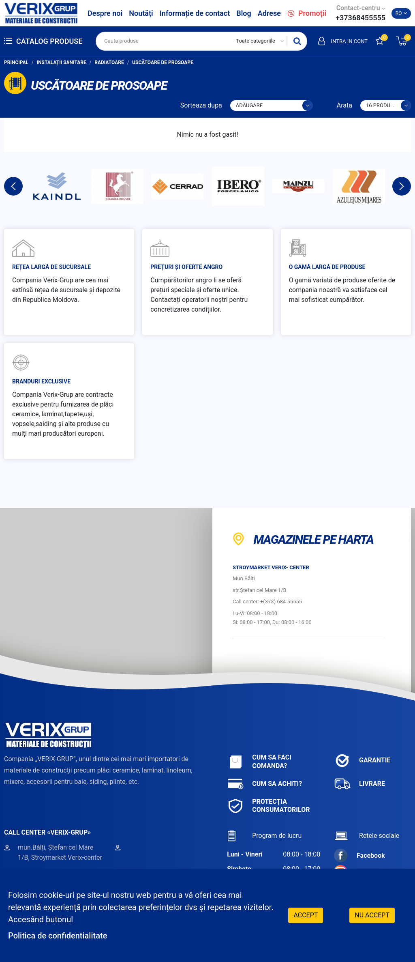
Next (401, 186)
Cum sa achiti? (264, 784)
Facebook (359, 855)
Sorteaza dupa (201, 105)
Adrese (269, 13)
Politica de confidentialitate (57, 935)
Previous (13, 186)
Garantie (362, 760)
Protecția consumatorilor (268, 806)
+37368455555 (360, 17)
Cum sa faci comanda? (259, 761)
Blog (243, 13)
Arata (344, 105)
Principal (16, 62)
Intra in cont (343, 41)
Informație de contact (195, 13)
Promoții (306, 13)
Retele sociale (366, 836)
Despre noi (105, 13)
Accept (305, 915)
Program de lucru (264, 836)
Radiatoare (109, 62)
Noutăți (141, 13)
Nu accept (372, 915)
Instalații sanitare (61, 62)
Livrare (359, 784)
